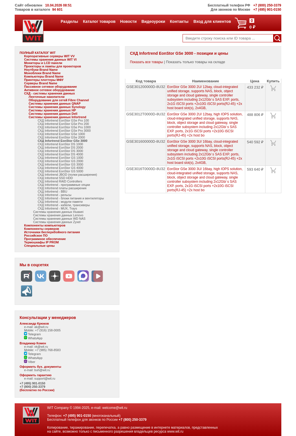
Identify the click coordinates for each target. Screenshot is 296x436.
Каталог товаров (99, 21)
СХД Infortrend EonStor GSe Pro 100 (63, 120)
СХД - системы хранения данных (49, 93)
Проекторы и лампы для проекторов (52, 66)
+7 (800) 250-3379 (32, 386)
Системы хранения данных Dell (52, 113)
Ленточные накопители (46, 96)
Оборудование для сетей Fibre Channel (58, 100)
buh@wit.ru (42, 370)
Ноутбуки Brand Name (41, 69)
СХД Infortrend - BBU (52, 191)
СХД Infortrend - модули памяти (60, 201)
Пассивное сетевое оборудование (50, 86)
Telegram (32, 334)
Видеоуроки (153, 21)
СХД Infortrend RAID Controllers (60, 181)
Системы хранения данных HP (52, 110)
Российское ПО (35, 235)
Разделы (69, 21)
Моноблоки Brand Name (42, 73)
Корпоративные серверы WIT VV (49, 56)
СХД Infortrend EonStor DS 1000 (60, 144)
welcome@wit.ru (114, 408)
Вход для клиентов (212, 21)
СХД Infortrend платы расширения (62, 188)
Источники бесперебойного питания (52, 232)
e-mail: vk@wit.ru (36, 346)
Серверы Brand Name (40, 83)
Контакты (179, 21)
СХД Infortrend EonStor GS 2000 (60, 161)
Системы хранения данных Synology (56, 107)
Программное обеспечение (45, 239)
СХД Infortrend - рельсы (54, 195)
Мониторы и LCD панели (43, 63)
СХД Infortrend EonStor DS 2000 (60, 147)
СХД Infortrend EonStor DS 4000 (60, 154)
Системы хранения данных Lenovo (58, 215)
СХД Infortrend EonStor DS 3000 (60, 151)
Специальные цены (39, 245)
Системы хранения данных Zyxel (56, 222)
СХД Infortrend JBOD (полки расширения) (67, 174)
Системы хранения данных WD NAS (59, 218)
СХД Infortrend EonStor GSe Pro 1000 (64, 127)
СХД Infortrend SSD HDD (55, 178)
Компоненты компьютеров (44, 225)
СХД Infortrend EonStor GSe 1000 (61, 134)
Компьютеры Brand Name (43, 76)
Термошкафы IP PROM (41, 242)
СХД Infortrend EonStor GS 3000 (60, 164)
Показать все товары (146, 62)
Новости (128, 21)
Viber (29, 362)
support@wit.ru (44, 378)
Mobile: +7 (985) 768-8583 (42, 350)
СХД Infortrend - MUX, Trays (57, 208)
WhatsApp (33, 338)
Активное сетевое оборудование (49, 90)
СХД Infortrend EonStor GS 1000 (60, 157)
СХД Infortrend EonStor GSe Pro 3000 (64, 130)
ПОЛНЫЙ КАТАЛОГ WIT (37, 52)
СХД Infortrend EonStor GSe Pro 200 (63, 123)
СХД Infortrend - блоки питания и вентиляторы (71, 198)
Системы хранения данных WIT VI (50, 59)
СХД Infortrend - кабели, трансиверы (64, 205)
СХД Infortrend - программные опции (64, 184)
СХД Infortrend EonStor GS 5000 (60, 171)
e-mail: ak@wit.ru (36, 327)
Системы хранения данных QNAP (54, 103)
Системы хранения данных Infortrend (57, 117)
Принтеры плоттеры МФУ (43, 80)
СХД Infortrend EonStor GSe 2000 (61, 137)
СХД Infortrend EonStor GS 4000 (60, 167)
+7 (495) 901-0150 (32, 383)
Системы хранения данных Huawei (58, 211)
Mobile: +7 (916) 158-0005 (42, 330)
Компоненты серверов (41, 228)
